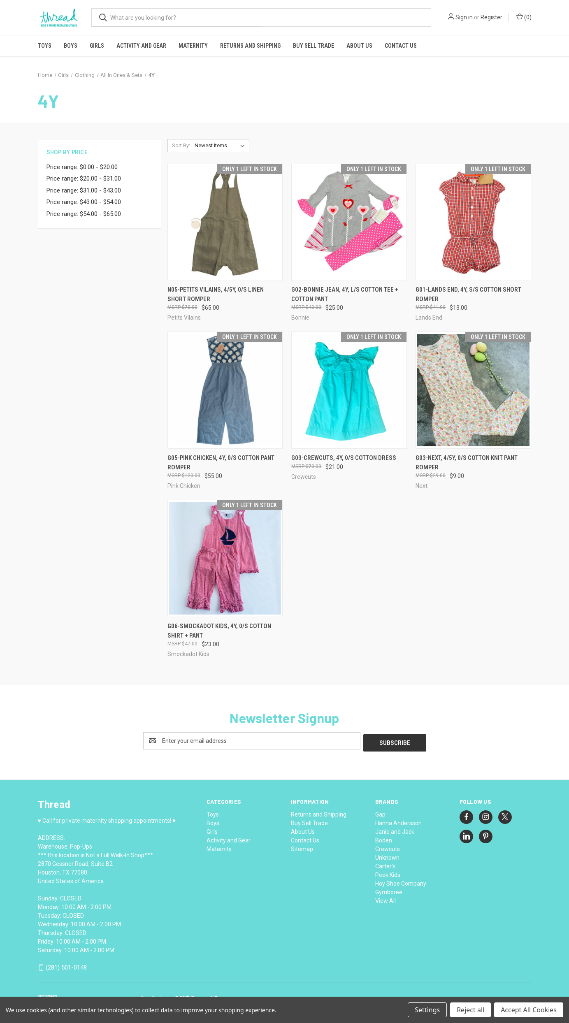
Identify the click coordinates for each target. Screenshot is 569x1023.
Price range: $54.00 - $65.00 (83, 214)
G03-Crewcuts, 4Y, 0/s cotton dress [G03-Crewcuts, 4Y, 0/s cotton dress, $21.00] (343, 458)
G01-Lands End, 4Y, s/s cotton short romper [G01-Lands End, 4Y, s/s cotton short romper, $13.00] (468, 294)
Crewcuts (387, 847)
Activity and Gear (141, 45)
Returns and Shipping (250, 45)
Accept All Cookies (529, 1009)
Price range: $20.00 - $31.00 (83, 178)
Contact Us (401, 45)
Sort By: (181, 145)
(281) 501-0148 (66, 965)
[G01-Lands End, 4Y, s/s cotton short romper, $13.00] (473, 222)
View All (385, 898)
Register (491, 17)
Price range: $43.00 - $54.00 (83, 202)
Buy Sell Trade (313, 45)
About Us (359, 45)
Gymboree (388, 890)
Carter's (385, 864)
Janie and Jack (394, 829)
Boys (70, 45)
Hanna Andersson (398, 821)
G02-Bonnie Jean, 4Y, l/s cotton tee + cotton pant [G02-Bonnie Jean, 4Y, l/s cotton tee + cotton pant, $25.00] (344, 294)
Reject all (470, 1009)
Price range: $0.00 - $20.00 (82, 167)
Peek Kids (387, 873)
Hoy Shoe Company (400, 881)
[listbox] (221, 145)
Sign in (464, 17)
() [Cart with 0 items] (524, 17)
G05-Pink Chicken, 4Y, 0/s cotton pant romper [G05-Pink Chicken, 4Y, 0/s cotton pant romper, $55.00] (220, 462)
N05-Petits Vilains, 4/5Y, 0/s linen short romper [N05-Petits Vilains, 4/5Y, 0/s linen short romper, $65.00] (215, 294)
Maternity (193, 45)
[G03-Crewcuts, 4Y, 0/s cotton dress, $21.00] (349, 390)
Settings (427, 1009)
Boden (383, 838)
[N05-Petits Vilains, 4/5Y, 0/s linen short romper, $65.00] (225, 222)
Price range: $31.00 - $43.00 (83, 190)
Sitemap (302, 847)
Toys (44, 45)
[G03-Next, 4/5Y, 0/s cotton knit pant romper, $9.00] (473, 390)
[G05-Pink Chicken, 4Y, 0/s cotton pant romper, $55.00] (225, 390)
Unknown (387, 855)
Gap (380, 812)
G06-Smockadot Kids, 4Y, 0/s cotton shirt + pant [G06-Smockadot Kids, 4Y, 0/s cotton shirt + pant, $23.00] (219, 630)
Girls (97, 45)
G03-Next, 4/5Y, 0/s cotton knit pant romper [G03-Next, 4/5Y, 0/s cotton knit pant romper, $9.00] (467, 462)
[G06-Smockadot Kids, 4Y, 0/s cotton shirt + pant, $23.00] (225, 558)
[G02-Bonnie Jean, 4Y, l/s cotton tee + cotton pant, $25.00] (349, 222)
